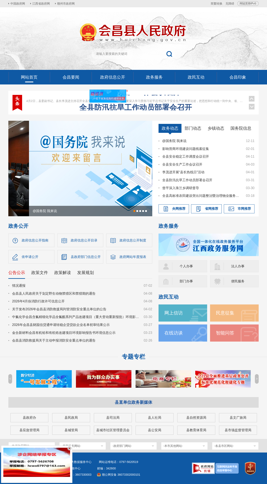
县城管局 (71, 430)
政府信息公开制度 (133, 240)
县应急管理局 (29, 430)
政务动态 (170, 128)
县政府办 (29, 417)
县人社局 (154, 417)
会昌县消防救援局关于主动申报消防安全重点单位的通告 (54, 340)
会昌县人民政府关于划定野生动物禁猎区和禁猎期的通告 (54, 293)
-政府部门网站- (122, 446)
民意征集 (225, 313)
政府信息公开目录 (84, 240)
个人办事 (186, 266)
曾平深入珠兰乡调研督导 (180, 188)
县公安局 (154, 430)
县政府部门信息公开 (86, 257)
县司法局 (113, 417)
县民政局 (71, 417)
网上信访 (173, 313)
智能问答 (225, 333)
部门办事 (186, 281)
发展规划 (85, 272)
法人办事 (237, 266)
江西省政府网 (41, 3)
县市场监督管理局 (238, 430)
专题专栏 (133, 356)
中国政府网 (17, 3)
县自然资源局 (196, 417)
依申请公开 (30, 257)
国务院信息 (240, 128)
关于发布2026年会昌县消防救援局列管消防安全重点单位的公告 (59, 309)
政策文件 (39, 272)
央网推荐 (178, 208)
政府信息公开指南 (35, 240)
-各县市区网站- (224, 446)
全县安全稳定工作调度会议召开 (185, 156)
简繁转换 (216, 3)
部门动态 (193, 128)
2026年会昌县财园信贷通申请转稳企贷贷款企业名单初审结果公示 (61, 325)
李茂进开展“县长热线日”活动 (183, 172)
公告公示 (16, 272)
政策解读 (62, 272)
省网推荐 (211, 208)
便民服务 (237, 281)
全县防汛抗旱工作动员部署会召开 (187, 180)
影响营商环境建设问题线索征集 (185, 149)
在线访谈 (173, 333)
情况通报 (18, 285)
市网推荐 (244, 208)
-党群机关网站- (71, 446)
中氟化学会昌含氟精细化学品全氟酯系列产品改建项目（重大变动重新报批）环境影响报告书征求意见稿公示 (76, 317)
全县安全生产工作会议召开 (136, 104)
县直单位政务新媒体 (133, 402)
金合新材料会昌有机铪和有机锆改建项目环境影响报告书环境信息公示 (64, 332)
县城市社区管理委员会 (113, 430)
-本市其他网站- (173, 446)
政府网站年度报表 (133, 257)
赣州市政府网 (66, 3)
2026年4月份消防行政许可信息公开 (38, 301)
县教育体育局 (196, 430)
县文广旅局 (238, 417)
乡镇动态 (216, 128)
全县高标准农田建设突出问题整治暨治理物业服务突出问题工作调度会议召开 (202, 195)
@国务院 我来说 (174, 141)
